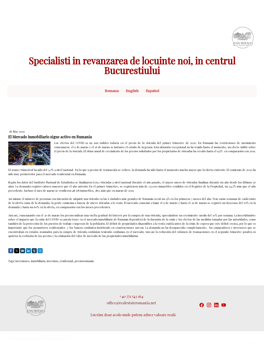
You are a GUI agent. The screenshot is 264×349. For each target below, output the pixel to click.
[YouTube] (223, 305)
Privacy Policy (15, 338)
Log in (253, 342)
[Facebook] (201, 305)
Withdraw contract (56, 338)
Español (152, 91)
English (132, 91)
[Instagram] (209, 305)
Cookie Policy (33, 338)
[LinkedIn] (216, 305)
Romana (112, 91)
